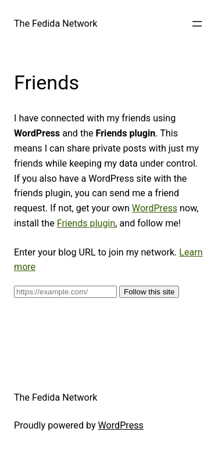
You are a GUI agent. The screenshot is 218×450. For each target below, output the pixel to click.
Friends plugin (86, 223)
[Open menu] (197, 24)
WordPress (154, 208)
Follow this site (149, 291)
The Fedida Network (55, 23)
